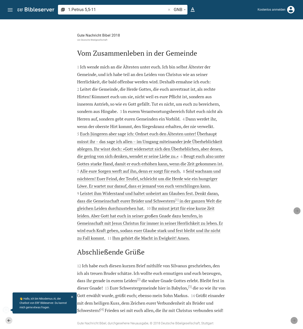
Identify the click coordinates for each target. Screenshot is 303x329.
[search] (117, 9)
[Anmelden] (290, 9)
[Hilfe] (297, 35)
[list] (261, 153)
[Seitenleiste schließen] (218, 177)
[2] (95, 279)
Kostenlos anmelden (271, 9)
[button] (10, 10)
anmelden (248, 55)
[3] (146, 287)
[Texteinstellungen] (192, 9)
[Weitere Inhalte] (261, 84)
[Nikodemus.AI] (8, 310)
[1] (133, 200)
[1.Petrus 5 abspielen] (261, 218)
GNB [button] (180, 9)
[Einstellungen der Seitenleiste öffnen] (291, 35)
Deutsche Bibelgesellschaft (50, 39)
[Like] (227, 35)
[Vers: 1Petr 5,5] (256, 26)
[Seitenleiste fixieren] (218, 22)
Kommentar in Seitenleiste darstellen (256, 135)
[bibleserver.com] (36, 10)
